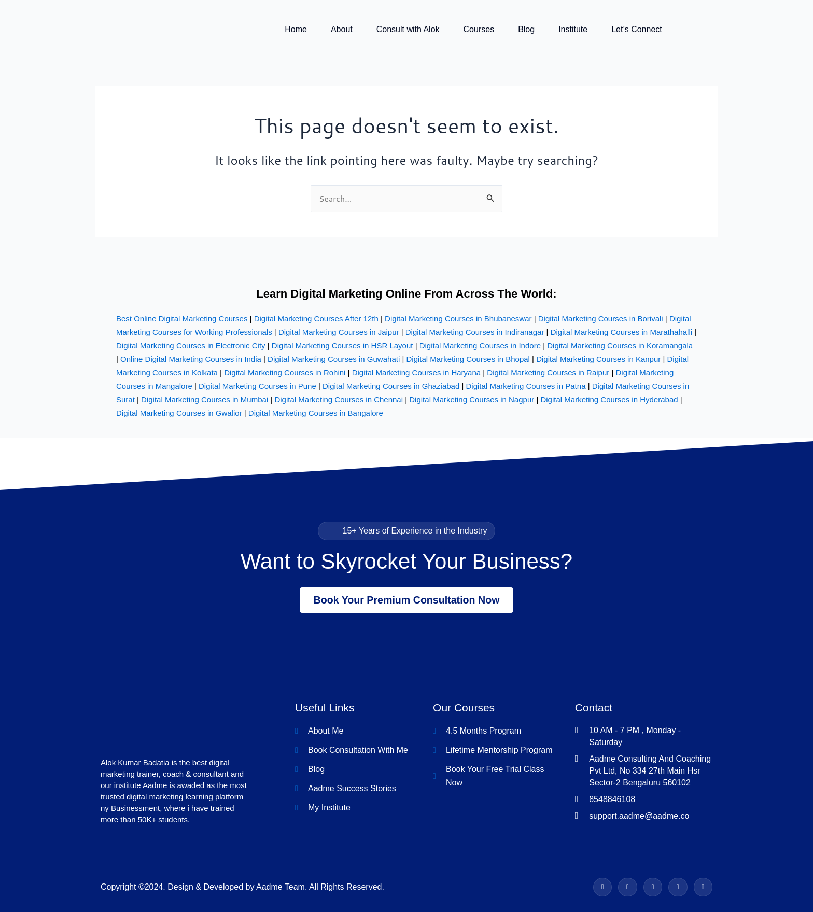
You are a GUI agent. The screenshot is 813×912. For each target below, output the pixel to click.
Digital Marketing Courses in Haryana (416, 371)
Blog (526, 30)
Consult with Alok (408, 30)
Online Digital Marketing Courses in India (190, 358)
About (342, 30)
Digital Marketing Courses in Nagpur (471, 398)
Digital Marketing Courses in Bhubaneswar (458, 317)
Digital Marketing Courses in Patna (526, 385)
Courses (479, 30)
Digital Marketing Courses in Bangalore (315, 412)
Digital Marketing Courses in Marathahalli (621, 331)
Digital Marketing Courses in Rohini (284, 371)
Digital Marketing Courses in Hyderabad (609, 398)
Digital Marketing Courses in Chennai (338, 398)
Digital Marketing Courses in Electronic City (190, 344)
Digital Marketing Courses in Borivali (600, 317)
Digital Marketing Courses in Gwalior (179, 412)
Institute (572, 30)
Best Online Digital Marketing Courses (181, 317)
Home (296, 30)
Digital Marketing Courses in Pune (257, 385)
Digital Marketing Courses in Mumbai (204, 398)
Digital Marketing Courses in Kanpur (598, 358)
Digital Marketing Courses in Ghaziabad (391, 385)
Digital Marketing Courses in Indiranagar (474, 331)
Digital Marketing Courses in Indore (480, 344)
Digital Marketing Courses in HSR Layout (342, 344)
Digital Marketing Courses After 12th (316, 317)
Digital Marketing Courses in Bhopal (467, 358)
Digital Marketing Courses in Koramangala (620, 344)
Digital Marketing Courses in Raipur (548, 371)
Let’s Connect (636, 30)
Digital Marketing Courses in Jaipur (338, 331)
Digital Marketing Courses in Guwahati (334, 358)
